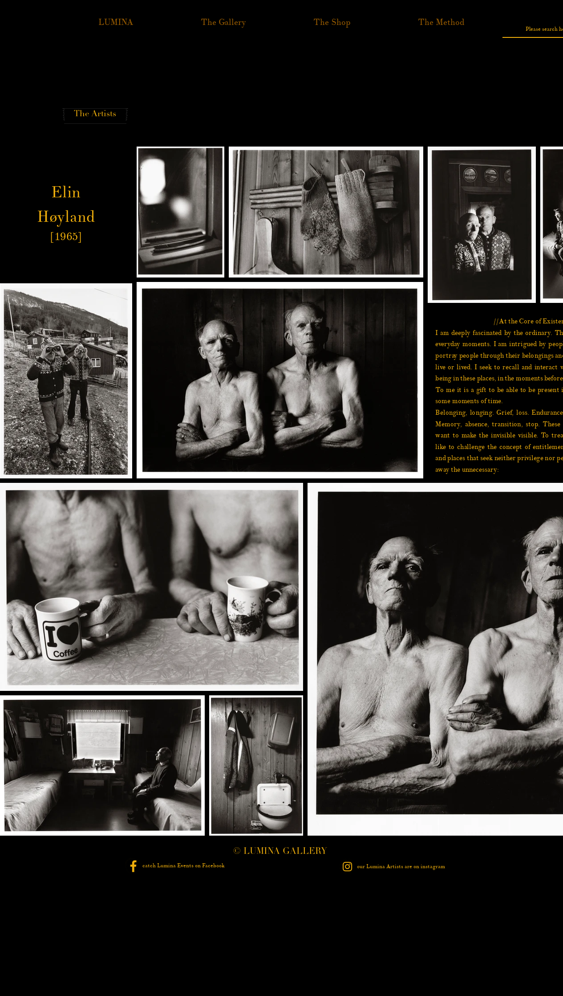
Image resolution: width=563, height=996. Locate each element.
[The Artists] (95, 114)
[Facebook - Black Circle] (133, 866)
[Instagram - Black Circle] (347, 866)
